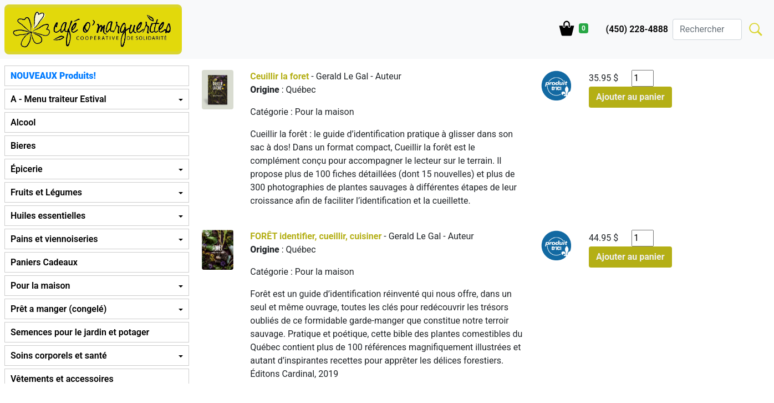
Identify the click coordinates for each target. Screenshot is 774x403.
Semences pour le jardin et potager (80, 332)
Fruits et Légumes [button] (46, 192)
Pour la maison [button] (40, 285)
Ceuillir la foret (279, 76)
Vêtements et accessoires (62, 379)
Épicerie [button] (27, 169)
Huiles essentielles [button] (48, 215)
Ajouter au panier (630, 97)
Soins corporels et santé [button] (59, 355)
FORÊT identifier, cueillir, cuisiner (315, 236)
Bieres (23, 145)
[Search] (707, 29)
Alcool (23, 122)
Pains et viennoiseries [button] (54, 239)
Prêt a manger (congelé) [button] (58, 309)
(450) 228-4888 (637, 29)
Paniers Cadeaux (44, 262)
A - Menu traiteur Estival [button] (58, 99)
